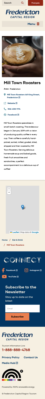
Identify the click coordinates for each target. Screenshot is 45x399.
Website (12, 103)
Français (35, 3)
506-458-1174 (14, 109)
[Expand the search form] (14, 3)
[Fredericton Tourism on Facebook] (10, 270)
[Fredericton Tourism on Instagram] (33, 270)
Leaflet (14, 232)
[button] (22, 207)
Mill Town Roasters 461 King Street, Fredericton (23, 96)
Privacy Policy (10, 357)
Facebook (13, 114)
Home (5, 240)
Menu (33, 24)
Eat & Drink (17, 240)
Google (35, 232)
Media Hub (10, 363)
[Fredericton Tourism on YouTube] (10, 277)
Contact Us (31, 357)
